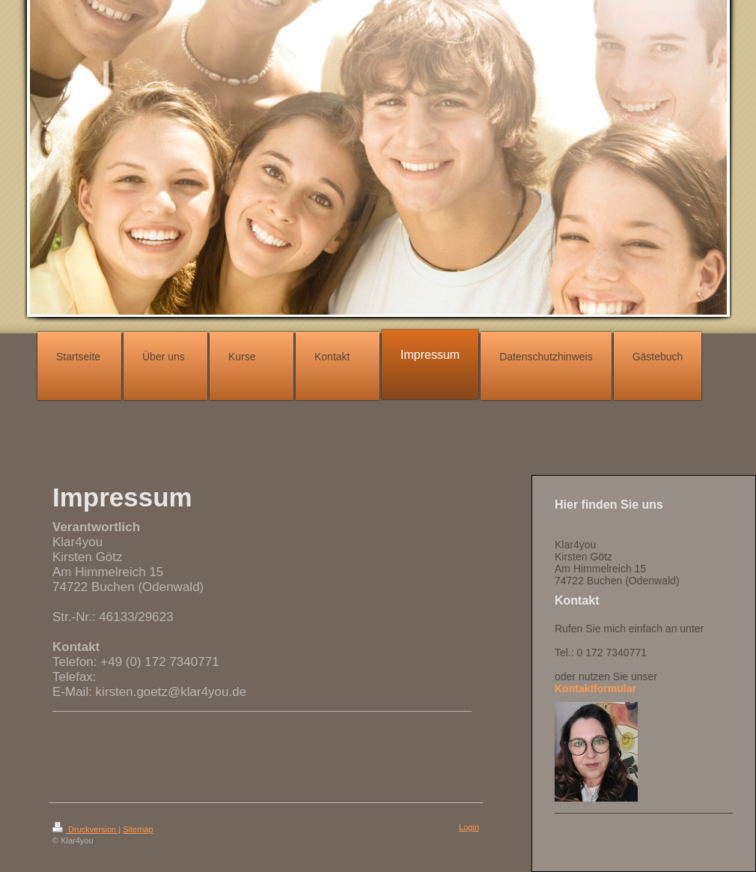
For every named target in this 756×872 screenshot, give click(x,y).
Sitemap (138, 829)
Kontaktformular (595, 688)
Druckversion (85, 829)
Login (469, 827)
